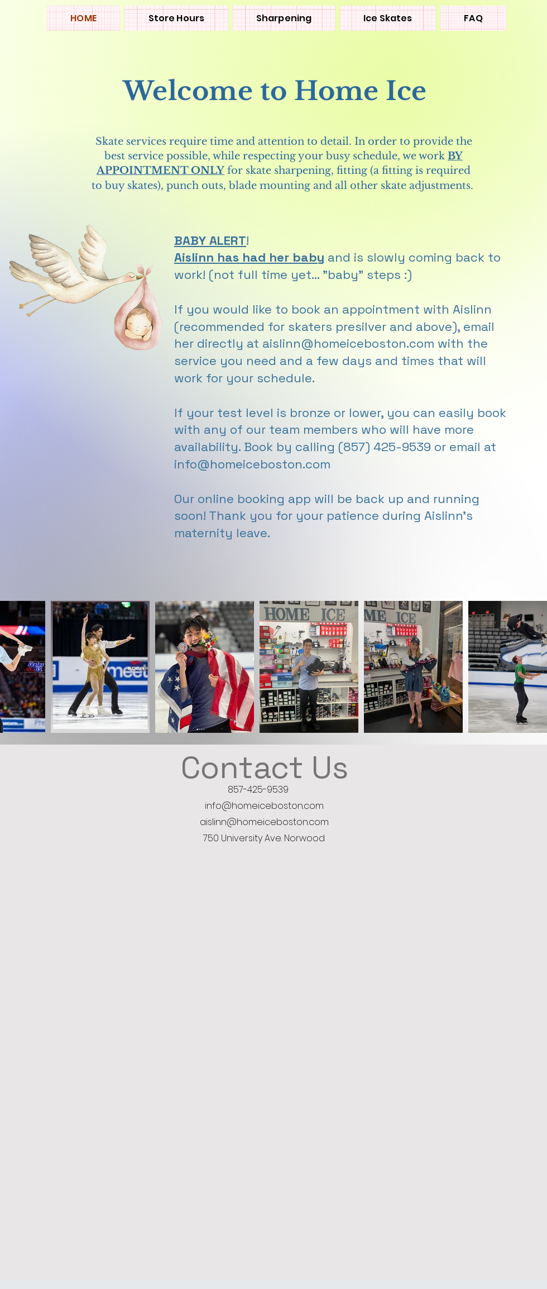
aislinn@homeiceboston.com (264, 822)
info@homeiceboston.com (264, 805)
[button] (388, 18)
